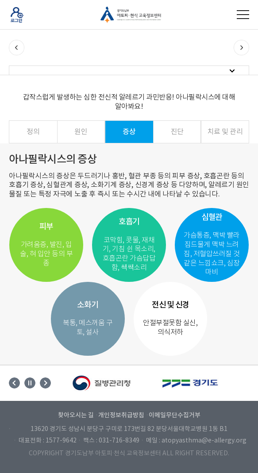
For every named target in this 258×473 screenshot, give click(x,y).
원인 (80, 132)
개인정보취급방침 (121, 415)
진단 (177, 132)
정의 (33, 132)
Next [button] (45, 382)
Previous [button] (14, 382)
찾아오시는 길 (76, 415)
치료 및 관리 (225, 132)
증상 (129, 132)
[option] (102, 383)
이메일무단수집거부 (174, 415)
